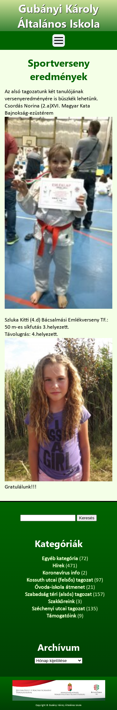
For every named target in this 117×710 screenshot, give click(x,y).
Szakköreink (61, 602)
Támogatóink (61, 616)
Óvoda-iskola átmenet (60, 587)
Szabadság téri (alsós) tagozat (58, 595)
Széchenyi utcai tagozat (58, 609)
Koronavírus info (61, 573)
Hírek (58, 566)
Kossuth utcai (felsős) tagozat (60, 580)
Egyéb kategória (60, 559)
